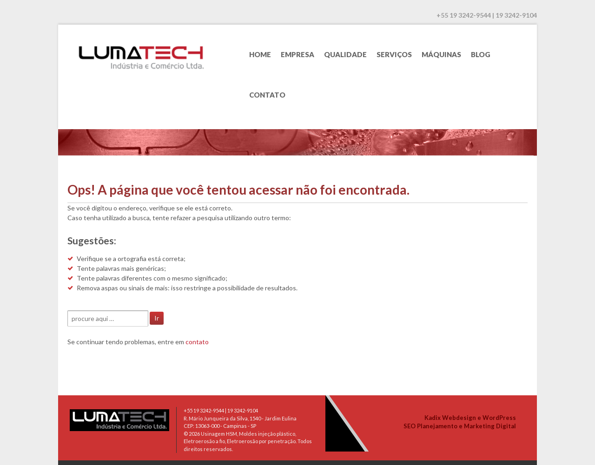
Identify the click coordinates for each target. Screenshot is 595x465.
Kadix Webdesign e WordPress (470, 417)
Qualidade (345, 54)
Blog (480, 54)
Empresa (297, 54)
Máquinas (441, 54)
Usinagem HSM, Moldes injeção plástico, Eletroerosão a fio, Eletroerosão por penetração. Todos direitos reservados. (248, 441)
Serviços (394, 54)
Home (260, 54)
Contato (267, 95)
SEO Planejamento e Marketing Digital (459, 426)
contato (197, 342)
